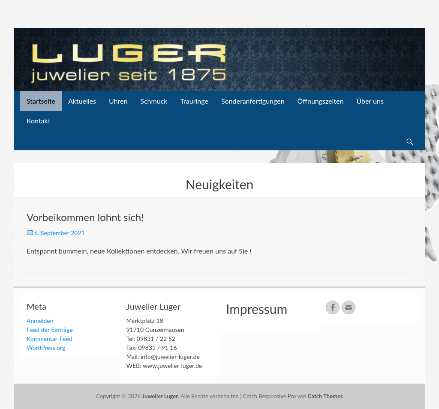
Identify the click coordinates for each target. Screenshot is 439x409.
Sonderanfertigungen (253, 101)
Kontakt (38, 120)
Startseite (41, 101)
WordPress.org (46, 347)
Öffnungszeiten (321, 101)
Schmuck (153, 101)
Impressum (256, 308)
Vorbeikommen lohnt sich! (85, 217)
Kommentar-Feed (49, 338)
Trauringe (194, 101)
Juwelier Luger (160, 396)
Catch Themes (325, 396)
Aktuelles (82, 101)
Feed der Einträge (50, 329)
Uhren (118, 101)
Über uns (369, 101)
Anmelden (40, 320)
